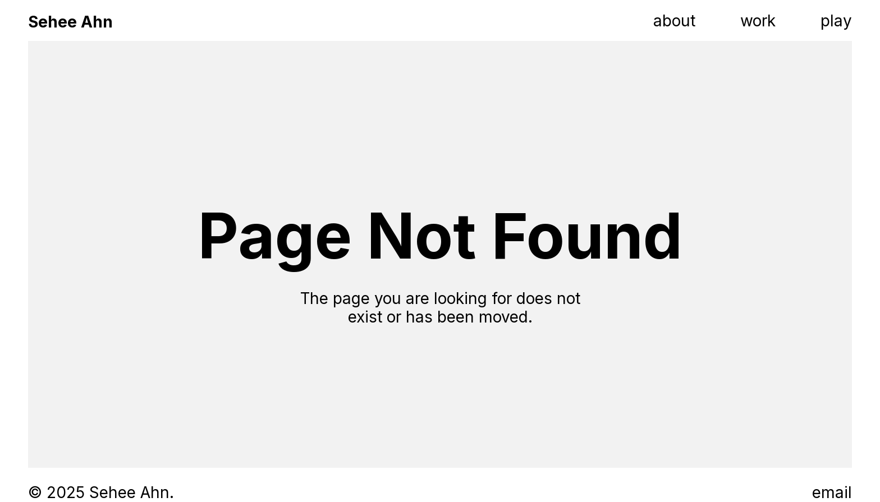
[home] (70, 20)
